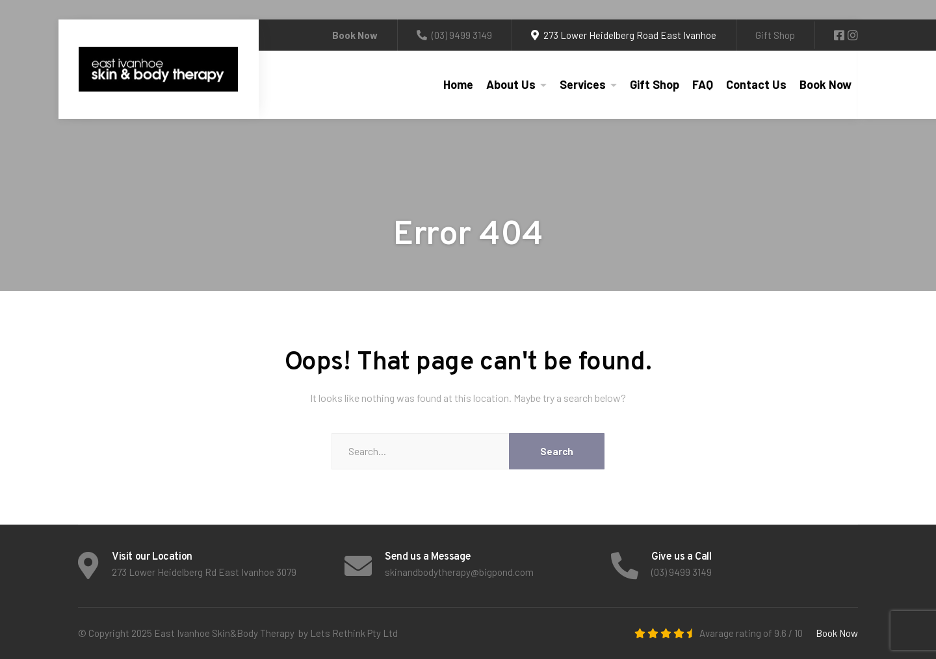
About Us (511, 84)
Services (583, 84)
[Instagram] (853, 36)
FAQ (702, 84)
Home (458, 84)
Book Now (826, 84)
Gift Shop (775, 35)
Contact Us (756, 84)
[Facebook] (840, 36)
